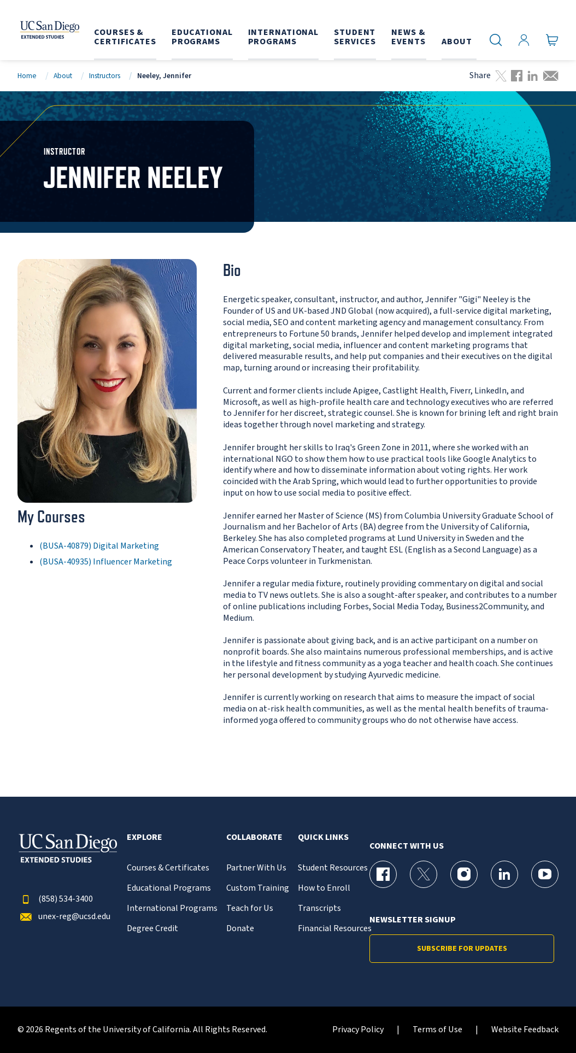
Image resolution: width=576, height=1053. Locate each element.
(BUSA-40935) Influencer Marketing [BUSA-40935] (105, 562)
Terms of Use (437, 1030)
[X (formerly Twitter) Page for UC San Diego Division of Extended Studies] (423, 874)
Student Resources (333, 868)
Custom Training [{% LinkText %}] (257, 888)
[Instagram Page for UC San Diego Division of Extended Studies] (464, 874)
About (63, 75)
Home (27, 75)
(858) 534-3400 (55, 899)
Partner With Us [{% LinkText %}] (256, 868)
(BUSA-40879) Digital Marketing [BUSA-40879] (99, 546)
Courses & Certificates (168, 868)
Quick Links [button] (323, 837)
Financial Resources (335, 928)
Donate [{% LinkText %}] (240, 928)
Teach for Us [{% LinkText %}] (249, 908)
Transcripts (319, 908)
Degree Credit (152, 928)
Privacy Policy (358, 1030)
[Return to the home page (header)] (47, 30)
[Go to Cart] (552, 40)
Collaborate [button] (254, 837)
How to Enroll (324, 888)
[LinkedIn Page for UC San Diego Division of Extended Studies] (504, 874)
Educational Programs (169, 888)
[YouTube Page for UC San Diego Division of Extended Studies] (545, 874)
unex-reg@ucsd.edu (63, 916)
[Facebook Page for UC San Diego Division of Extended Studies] (383, 874)
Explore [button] (144, 837)
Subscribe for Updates (462, 948)
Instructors (104, 75)
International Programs (172, 908)
